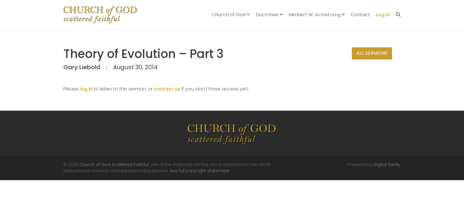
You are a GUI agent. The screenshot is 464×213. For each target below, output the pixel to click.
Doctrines (269, 14)
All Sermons (372, 53)
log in (86, 88)
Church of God (231, 14)
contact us (167, 88)
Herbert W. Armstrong (317, 14)
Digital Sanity (387, 164)
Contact (360, 14)
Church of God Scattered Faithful (114, 164)
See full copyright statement (199, 171)
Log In (383, 14)
